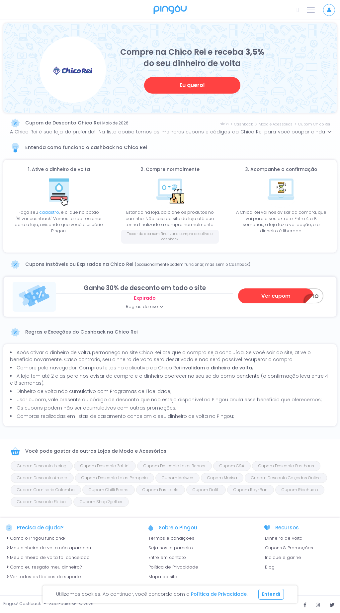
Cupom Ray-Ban (250, 490)
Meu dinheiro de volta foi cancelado (48, 557)
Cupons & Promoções (289, 548)
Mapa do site (162, 576)
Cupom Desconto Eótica (41, 501)
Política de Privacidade (173, 567)
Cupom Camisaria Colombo (46, 490)
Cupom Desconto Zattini (104, 466)
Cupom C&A (231, 466)
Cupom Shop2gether (101, 501)
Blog (270, 567)
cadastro (49, 212)
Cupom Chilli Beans (108, 490)
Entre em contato (167, 557)
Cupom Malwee (177, 478)
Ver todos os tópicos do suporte (44, 576)
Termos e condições (171, 538)
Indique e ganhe (283, 557)
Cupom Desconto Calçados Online (286, 478)
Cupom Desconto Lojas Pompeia (114, 478)
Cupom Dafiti (206, 490)
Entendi (271, 594)
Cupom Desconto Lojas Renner (174, 466)
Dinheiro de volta (283, 538)
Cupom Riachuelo (300, 490)
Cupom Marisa (222, 478)
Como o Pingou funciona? (36, 538)
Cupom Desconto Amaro (42, 478)
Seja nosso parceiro (170, 548)
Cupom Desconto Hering (41, 466)
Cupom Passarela (160, 490)
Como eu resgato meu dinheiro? (44, 567)
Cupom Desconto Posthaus (286, 466)
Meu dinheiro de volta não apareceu (49, 548)
